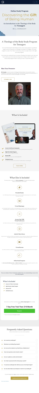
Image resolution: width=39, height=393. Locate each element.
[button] (37, 340)
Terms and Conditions (5, 381)
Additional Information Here (19, 378)
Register (19, 311)
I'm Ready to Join (7, 79)
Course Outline (19, 165)
